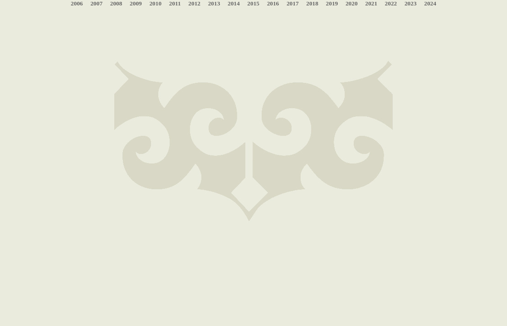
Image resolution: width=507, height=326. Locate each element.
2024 (430, 3)
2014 (234, 3)
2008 (116, 3)
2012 (194, 3)
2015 (253, 3)
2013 (214, 3)
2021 (371, 3)
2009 (136, 3)
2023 (411, 3)
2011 (175, 3)
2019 (332, 3)
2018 (312, 3)
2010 (155, 3)
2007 (96, 3)
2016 (273, 3)
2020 (352, 3)
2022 (391, 3)
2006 (77, 3)
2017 (293, 3)
